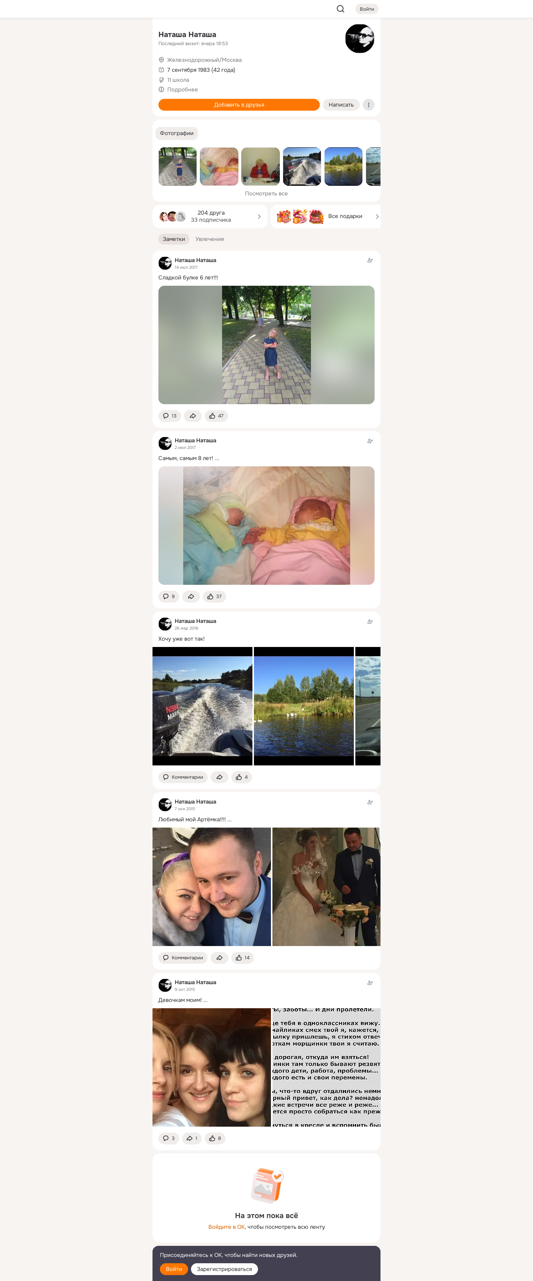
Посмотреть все (266, 193)
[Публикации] (65, 68)
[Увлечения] (97, 35)
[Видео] (130, 68)
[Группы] (130, 35)
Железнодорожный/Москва (204, 60)
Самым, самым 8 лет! (185, 458)
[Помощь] (65, 133)
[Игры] (130, 100)
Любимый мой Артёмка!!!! (192, 819)
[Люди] (97, 68)
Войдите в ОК (226, 1227)
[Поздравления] (97, 100)
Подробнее (182, 90)
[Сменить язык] (97, 1240)
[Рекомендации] (97, 133)
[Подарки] (65, 100)
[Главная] (65, 35)
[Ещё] (97, 1224)
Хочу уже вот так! (181, 639)
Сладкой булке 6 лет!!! (188, 277)
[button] (176, 133)
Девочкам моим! (180, 1000)
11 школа (178, 80)
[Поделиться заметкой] (193, 416)
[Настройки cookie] (97, 1271)
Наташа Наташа (187, 34)
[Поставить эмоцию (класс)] (216, 416)
